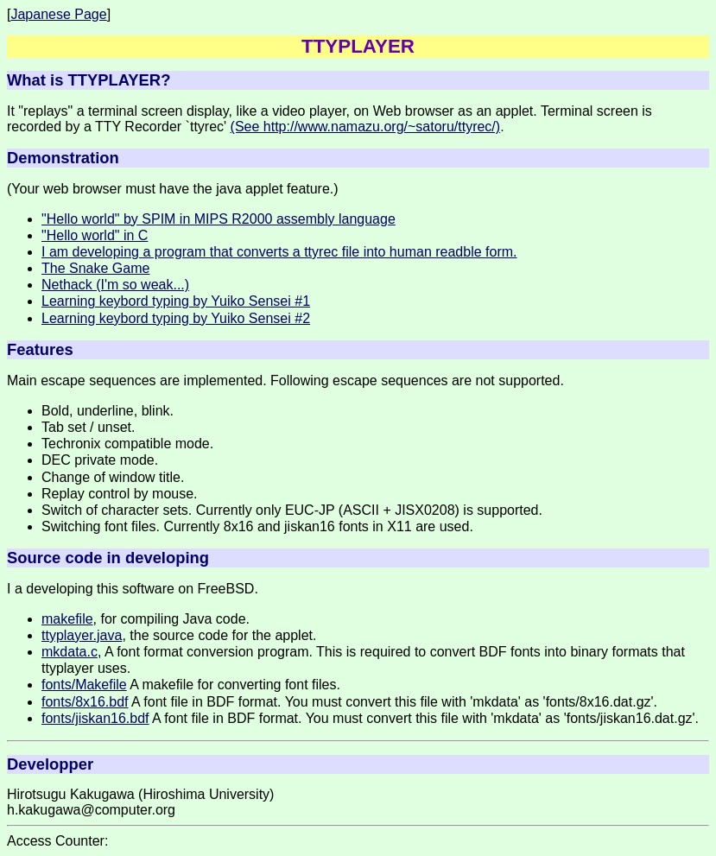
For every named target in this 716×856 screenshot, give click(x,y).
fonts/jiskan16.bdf (95, 718)
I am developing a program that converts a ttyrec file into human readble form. (279, 251)
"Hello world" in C (94, 235)
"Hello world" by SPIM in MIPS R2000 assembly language (218, 219)
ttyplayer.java (81, 635)
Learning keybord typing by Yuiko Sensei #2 (175, 318)
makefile (67, 619)
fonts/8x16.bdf (85, 701)
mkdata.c (69, 651)
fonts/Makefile (84, 684)
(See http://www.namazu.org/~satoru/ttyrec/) (366, 126)
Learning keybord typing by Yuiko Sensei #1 (175, 301)
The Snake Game (95, 268)
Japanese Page (58, 14)
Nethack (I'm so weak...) (115, 284)
